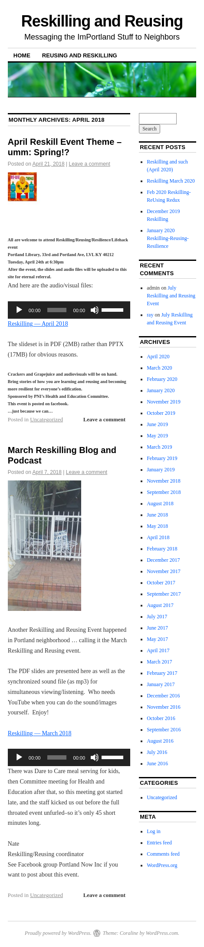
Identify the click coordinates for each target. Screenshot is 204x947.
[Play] (19, 310)
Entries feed (159, 843)
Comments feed (163, 854)
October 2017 (161, 583)
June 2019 (157, 424)
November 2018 (164, 481)
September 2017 (164, 594)
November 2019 (164, 402)
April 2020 (158, 356)
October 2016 (161, 718)
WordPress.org (162, 865)
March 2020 (159, 368)
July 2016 (157, 752)
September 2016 (164, 730)
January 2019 (160, 470)
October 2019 (161, 413)
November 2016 (164, 707)
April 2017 (158, 650)
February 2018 (162, 549)
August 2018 (160, 503)
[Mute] (94, 310)
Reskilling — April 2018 (38, 323)
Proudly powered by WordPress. (58, 933)
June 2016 (157, 763)
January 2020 (160, 390)
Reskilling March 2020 (171, 181)
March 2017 (159, 662)
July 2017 (157, 617)
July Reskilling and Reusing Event (171, 296)
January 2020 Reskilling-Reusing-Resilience (168, 238)
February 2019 (162, 458)
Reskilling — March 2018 (40, 733)
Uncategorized (46, 419)
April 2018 (158, 537)
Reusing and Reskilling (79, 55)
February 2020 (162, 379)
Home (21, 55)
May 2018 (157, 526)
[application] (69, 310)
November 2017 (164, 571)
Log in (154, 831)
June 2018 (157, 515)
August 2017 (160, 605)
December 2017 (163, 560)
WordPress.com (162, 933)
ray (150, 315)
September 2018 (164, 492)
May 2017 (157, 639)
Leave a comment (89, 164)
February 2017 (162, 673)
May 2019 (157, 436)
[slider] (56, 310)
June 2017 (157, 628)
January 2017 (160, 684)
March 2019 (159, 447)
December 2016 (163, 696)
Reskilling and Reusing (102, 21)
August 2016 (160, 741)
